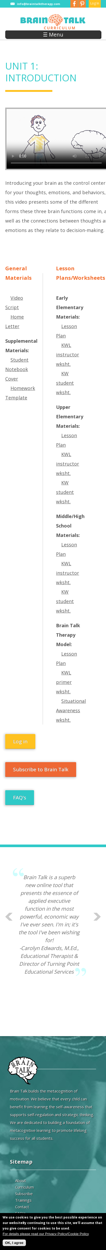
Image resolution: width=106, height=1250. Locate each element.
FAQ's (19, 797)
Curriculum (24, 1187)
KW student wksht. (65, 382)
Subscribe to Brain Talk (40, 769)
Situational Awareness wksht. (71, 710)
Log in (20, 741)
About (20, 1180)
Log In (94, 3)
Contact (22, 1206)
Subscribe (24, 1193)
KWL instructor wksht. (67, 354)
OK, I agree (14, 1243)
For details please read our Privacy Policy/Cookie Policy (46, 1234)
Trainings (23, 1200)
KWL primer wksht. (64, 682)
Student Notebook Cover (17, 369)
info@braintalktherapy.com (38, 4)
